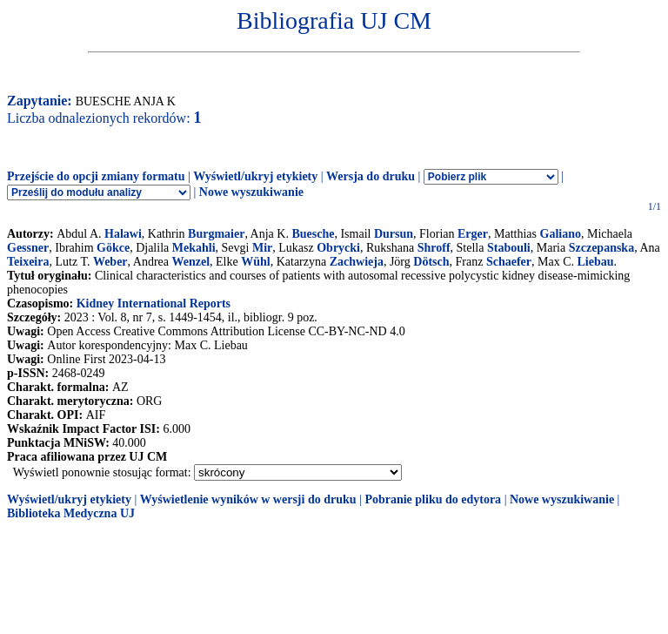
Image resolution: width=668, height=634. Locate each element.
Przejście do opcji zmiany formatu (96, 176)
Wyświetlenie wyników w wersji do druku (248, 499)
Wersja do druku (370, 176)
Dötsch (431, 261)
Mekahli (194, 247)
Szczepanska (601, 247)
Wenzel (191, 261)
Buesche (312, 233)
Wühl (255, 261)
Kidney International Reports (153, 303)
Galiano (560, 233)
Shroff (434, 247)
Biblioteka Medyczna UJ (71, 513)
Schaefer (508, 261)
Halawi (123, 233)
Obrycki (338, 247)
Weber (110, 261)
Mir (262, 247)
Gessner (28, 247)
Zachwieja (357, 261)
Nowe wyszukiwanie (251, 192)
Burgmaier (216, 233)
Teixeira (28, 261)
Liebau (596, 261)
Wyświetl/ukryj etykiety (255, 176)
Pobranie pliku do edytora (432, 499)
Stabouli (509, 247)
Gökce (113, 247)
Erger (473, 233)
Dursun (393, 233)
